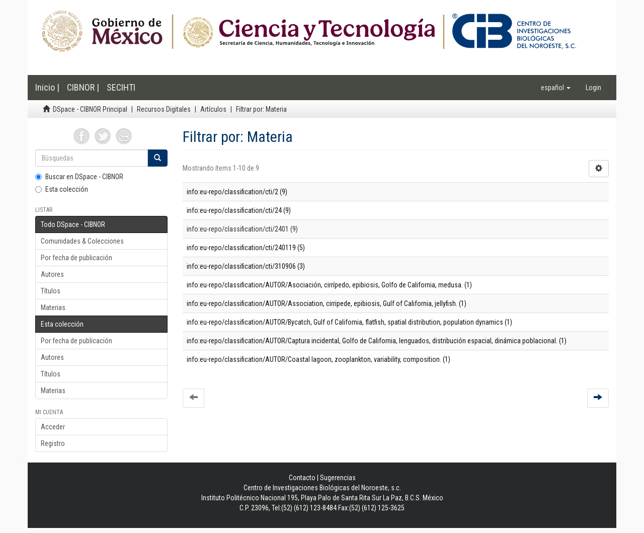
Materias (53, 307)
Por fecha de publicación (76, 258)
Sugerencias (338, 478)
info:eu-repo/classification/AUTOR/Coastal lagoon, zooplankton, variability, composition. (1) (318, 359)
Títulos (50, 291)
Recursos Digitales (164, 109)
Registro (53, 443)
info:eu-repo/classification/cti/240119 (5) (246, 248)
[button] (555, 87)
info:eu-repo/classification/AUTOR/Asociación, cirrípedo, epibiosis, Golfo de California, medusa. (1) (329, 285)
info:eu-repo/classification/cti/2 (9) (237, 192)
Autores (52, 274)
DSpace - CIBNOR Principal (90, 109)
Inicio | (47, 87)
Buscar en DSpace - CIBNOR (79, 177)
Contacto (302, 478)
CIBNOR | (83, 87)
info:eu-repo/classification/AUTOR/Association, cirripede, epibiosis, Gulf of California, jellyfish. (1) (326, 303)
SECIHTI (121, 87)
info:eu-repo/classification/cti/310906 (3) (246, 266)
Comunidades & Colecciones (82, 241)
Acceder (53, 427)
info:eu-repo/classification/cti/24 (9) (239, 210)
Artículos (213, 109)
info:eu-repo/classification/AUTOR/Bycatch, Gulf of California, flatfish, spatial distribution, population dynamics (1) (349, 322)
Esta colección (61, 189)
